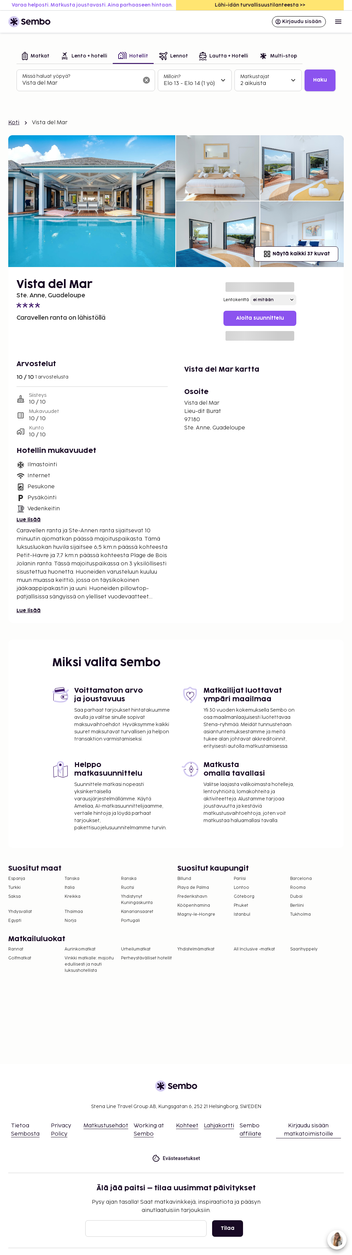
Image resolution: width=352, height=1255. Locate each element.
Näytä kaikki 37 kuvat (296, 254)
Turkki (14, 887)
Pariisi (240, 878)
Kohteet (187, 1126)
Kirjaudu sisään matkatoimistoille (308, 1130)
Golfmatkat (19, 958)
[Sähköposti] (146, 1228)
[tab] (35, 56)
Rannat (15, 949)
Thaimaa (74, 911)
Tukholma (300, 914)
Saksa (14, 896)
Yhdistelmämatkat (195, 949)
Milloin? (172, 76)
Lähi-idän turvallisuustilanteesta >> (260, 5)
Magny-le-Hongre (196, 914)
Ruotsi (127, 887)
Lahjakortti (219, 1126)
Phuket (241, 905)
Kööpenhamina (193, 905)
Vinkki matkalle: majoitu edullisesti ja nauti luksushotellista (89, 964)
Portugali (130, 920)
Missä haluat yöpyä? (46, 76)
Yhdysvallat (20, 911)
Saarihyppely (304, 949)
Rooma (298, 887)
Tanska (72, 878)
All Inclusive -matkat (254, 949)
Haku (320, 80)
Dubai (296, 896)
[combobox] (80, 83)
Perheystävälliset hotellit (146, 958)
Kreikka (72, 896)
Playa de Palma (193, 887)
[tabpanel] (176, 81)
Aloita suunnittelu (260, 318)
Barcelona (301, 878)
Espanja (16, 878)
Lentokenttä (236, 299)
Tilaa (227, 1228)
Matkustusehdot (106, 1126)
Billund (184, 878)
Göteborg (244, 896)
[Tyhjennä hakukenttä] (146, 80)
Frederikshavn (192, 896)
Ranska (128, 878)
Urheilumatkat (136, 949)
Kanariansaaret (137, 911)
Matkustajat (255, 76)
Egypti (14, 920)
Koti (14, 122)
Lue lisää (28, 520)
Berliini (297, 905)
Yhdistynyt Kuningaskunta (137, 899)
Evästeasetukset (176, 1158)
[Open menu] (338, 21)
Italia (70, 887)
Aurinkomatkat (80, 949)
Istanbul (242, 914)
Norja (70, 920)
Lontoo (241, 887)
